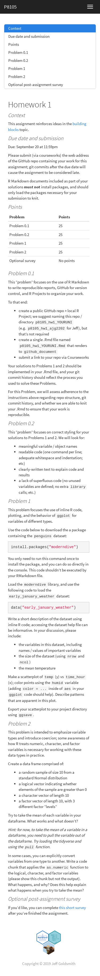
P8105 (10, 6)
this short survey (72, 903)
